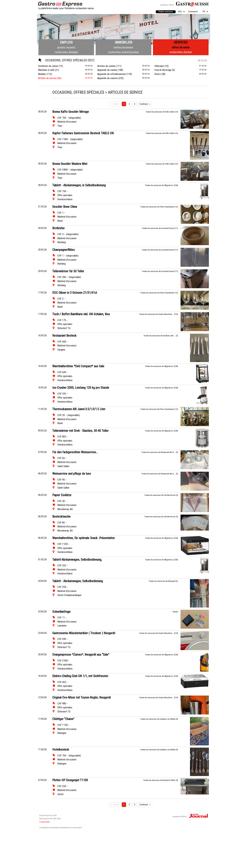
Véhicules (159, 66)
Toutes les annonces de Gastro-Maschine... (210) (158, 314)
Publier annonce (165, 11)
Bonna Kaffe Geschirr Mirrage (70, 112)
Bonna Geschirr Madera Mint (69, 164)
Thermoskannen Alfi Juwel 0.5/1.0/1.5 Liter (78, 409)
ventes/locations (123, 47)
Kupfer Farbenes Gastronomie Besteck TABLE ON (83, 133)
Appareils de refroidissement (111, 74)
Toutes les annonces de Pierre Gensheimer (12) (159, 207)
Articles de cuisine (106, 66)
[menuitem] (166, 11)
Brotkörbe (58, 228)
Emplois (66, 42)
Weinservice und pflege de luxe (71, 473)
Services (180, 42)
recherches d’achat (180, 52)
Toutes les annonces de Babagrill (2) (163, 581)
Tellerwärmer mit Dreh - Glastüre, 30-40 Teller (80, 431)
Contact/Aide (44, 822)
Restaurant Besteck (64, 335)
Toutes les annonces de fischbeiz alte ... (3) (161, 335)
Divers (157, 74)
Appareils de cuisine (107, 69)
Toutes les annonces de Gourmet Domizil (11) (160, 228)
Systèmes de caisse (48, 66)
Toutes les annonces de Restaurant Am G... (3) (159, 452)
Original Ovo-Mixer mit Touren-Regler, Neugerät (81, 697)
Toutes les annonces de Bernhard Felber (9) (160, 780)
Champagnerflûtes (63, 250)
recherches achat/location (123, 52)
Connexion (193, 11)
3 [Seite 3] (134, 104)
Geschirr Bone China (64, 207)
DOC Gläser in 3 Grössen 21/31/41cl (74, 293)
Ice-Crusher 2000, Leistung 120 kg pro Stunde (80, 388)
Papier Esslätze (61, 495)
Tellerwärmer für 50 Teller (68, 271)
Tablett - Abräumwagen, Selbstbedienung (77, 581)
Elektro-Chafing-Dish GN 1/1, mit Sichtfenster (80, 676)
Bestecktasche (61, 516)
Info (180, 11)
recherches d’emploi (66, 52)
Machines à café (46, 69)
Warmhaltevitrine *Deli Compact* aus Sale (78, 366)
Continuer (143, 104)
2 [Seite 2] (129, 104)
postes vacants (66, 47)
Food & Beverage (163, 69)
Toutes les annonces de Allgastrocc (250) (161, 185)
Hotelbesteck (60, 749)
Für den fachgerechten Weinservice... (75, 452)
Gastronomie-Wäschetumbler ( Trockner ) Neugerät (83, 633)
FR (204, 11)
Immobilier (123, 42)
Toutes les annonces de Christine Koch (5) (161, 495)
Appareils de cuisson (107, 78)
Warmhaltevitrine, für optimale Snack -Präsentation (83, 538)
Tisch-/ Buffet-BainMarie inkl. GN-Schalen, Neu (81, 314)
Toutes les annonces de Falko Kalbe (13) (162, 112)
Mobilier (42, 74)
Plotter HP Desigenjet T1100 (70, 780)
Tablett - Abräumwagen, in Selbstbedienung (79, 185)
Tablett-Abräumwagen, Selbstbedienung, (77, 559)
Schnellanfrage (61, 612)
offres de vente (181, 47)
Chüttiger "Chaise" (63, 719)
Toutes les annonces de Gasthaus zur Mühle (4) (159, 719)
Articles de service (47, 78)
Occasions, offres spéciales (63, 60)
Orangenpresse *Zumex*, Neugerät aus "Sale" (80, 654)
